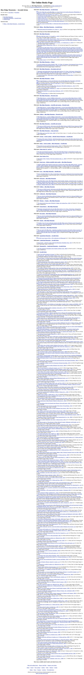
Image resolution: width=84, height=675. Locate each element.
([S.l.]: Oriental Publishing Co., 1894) (54, 556)
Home (28, 667)
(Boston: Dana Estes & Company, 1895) (49, 545)
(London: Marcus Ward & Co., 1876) (50, 500)
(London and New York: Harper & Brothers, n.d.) (53, 629)
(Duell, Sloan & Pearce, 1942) (48, 38)
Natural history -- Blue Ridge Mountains (49, 206)
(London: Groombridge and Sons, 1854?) (55, 284)
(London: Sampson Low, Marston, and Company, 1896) (57, 593)
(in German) (46, 254)
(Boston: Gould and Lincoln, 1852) (54, 424)
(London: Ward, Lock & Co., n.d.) (53, 579)
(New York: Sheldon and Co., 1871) (49, 524)
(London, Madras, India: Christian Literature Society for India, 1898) (60, 452)
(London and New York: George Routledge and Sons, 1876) (55, 268)
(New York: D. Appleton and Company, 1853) (56, 331)
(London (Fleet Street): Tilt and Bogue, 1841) (55, 405)
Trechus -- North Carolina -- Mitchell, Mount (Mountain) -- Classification (56, 136)
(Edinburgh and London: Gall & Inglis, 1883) (50, 519)
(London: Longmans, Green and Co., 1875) (52, 307)
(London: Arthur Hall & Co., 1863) (57, 295)
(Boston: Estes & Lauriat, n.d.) (48, 566)
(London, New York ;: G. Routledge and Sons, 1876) (59, 270)
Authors (43, 667)
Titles (47, 667)
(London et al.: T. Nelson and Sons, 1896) (51, 585)
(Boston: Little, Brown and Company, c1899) (50, 459)
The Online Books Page (42, 2)
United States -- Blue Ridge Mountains (48, 227)
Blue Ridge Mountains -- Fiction (47, 78)
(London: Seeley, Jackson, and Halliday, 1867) (59, 304)
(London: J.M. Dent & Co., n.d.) (52, 624)
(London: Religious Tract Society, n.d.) (55, 358)
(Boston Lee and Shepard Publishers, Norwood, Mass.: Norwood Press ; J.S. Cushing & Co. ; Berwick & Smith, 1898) (57, 621)
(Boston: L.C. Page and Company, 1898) (55, 639)
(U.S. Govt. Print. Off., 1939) (59, 50)
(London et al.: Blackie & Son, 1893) (51, 564)
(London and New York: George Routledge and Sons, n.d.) (56, 274)
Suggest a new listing (52, 665)
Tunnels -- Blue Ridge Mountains (47, 220)
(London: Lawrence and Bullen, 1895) (52, 548)
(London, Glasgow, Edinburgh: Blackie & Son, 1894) (54, 428)
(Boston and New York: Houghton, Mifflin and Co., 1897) (53, 600)
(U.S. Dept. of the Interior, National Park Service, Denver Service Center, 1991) (58, 152)
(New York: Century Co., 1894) (48, 431)
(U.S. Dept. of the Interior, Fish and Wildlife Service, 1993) (59, 165)
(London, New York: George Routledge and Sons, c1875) (53, 349)
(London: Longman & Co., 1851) (48, 492)
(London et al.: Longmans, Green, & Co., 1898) (50, 658)
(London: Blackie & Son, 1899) (49, 642)
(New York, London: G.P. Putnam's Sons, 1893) (51, 442)
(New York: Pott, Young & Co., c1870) (56, 346)
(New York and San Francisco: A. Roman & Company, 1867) (56, 297)
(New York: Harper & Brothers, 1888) (53, 380)
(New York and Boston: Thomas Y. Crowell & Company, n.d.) (58, 571)
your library (10, 12)
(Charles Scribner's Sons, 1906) (52, 248)
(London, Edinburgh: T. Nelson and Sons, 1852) (57, 412)
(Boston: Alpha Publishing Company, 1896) (58, 414)
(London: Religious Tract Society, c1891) (52, 410)
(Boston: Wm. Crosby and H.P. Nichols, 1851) (60, 462)
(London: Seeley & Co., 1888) (54, 530)
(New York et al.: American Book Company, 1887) (53, 373)
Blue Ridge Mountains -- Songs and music (49, 130)
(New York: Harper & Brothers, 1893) (48, 555)
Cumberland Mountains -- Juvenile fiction (49, 240)
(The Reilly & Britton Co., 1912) (56, 85)
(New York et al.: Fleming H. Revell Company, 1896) (52, 582)
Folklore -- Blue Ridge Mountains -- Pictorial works (51, 114)
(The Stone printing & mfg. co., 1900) (52, 158)
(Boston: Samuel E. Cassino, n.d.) (49, 561)
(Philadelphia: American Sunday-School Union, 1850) (55, 286)
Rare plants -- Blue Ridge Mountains (48, 213)
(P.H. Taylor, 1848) (46, 133)
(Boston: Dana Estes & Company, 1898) (49, 632)
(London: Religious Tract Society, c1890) (52, 345)
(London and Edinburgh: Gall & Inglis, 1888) (59, 514)
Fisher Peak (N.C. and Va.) (46, 149)
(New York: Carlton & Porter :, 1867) (53, 300)
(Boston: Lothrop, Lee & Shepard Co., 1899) (53, 610)
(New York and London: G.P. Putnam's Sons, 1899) (52, 646)
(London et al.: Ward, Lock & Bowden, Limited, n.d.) (52, 577)
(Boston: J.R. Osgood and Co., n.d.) (60, 485)
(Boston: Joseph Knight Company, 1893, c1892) (52, 447)
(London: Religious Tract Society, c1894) (50, 427)
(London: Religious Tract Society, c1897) (51, 461)
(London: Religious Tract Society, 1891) (53, 408)
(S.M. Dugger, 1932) (59, 56)
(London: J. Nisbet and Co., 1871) (48, 394)
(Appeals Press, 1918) (46, 45)
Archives (44, 669)
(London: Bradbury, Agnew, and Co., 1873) (55, 369)
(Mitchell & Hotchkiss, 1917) (59, 223)
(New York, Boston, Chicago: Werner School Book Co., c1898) (53, 457)
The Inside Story (50, 669)
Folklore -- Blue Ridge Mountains (47, 186)
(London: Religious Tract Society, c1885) (52, 371)
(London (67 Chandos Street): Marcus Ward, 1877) (50, 510)
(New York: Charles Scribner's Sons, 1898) (51, 615)
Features (39, 669)
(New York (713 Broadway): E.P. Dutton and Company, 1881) (56, 387)
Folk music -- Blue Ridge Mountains (48, 178)
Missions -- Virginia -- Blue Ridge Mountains (50, 200)
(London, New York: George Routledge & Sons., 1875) (53, 315)
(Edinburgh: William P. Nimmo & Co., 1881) (53, 392)
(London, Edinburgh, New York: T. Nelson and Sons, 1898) (53, 454)
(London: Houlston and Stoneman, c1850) (57, 336)
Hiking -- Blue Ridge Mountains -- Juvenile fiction (14, 23)
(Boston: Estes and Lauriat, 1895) (48, 434)
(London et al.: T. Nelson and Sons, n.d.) (58, 511)
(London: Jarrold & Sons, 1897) (48, 607)
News (35, 669)
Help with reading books (32, 665)
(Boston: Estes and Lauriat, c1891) (54, 403)
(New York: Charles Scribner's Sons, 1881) (50, 255)
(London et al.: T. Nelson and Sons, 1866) (50, 480)
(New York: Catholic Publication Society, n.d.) (52, 264)
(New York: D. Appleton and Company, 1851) (51, 395)
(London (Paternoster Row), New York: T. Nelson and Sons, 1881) (58, 389)
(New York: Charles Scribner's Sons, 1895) (51, 540)
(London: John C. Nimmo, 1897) (48, 595)
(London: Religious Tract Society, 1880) (52, 365)
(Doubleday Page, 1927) (55, 242)
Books (31, 669)
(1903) (49, 146)
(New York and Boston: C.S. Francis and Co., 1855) (56, 289)
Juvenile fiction (6, 19)
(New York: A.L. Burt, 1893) (53, 569)
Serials (55, 667)
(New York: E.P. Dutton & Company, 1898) (54, 618)
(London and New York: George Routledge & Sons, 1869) (55, 482)
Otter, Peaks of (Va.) (44, 156)
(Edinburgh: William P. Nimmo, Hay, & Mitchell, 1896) (56, 590)
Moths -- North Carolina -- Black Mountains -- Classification (53, 143)
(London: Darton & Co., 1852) (49, 334)
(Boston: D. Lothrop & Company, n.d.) (49, 368)
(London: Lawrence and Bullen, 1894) (53, 559)
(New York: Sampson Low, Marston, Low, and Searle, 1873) (58, 497)
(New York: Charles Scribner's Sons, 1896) (51, 465)
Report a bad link (42, 665)
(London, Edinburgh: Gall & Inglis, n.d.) (58, 422)
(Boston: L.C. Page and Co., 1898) (49, 651)
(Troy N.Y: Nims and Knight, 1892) (49, 535)
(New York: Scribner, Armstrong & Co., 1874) (52, 310)
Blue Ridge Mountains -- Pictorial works (49, 95)
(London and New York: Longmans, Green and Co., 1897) (55, 648)
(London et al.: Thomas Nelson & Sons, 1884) (54, 516)
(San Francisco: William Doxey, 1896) (50, 598)
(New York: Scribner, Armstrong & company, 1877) (52, 261)
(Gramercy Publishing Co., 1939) (48, 88)
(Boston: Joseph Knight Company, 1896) (53, 588)
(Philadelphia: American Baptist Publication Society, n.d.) (53, 378)
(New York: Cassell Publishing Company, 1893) (52, 439)
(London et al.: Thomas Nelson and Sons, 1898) (52, 643)
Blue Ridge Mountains (8, 17)
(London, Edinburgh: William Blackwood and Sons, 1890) (56, 339)
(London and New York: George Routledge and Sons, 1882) (57, 653)
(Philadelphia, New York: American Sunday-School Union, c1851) (60, 341)
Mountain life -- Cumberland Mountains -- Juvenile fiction (53, 246)
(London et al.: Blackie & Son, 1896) (51, 467)
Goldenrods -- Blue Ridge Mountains (48, 193)
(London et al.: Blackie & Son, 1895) (51, 538)
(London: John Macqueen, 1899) (48, 613)
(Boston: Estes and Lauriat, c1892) (54, 398)
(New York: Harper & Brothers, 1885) (58, 360)
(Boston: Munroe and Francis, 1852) (59, 487)
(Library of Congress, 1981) (59, 99)
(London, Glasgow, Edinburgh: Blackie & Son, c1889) (52, 351)
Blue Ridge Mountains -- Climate (47, 62)
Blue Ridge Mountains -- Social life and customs (50, 123)
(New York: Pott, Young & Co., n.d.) (53, 533)
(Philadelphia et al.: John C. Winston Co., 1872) (55, 502)
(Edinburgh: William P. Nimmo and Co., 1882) (55, 520)
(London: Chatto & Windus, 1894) (49, 444)
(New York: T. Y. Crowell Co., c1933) (48, 36)
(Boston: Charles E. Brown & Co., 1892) (52, 400)
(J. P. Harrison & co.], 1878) (55, 42)
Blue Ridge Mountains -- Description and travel (50, 69)
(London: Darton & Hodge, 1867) (51, 477)
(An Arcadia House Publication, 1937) (50, 90)
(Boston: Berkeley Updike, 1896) (48, 475)
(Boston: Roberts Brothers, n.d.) (48, 375)
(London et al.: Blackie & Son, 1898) (49, 634)
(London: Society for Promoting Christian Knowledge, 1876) (54, 363)
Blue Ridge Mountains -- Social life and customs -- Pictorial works (54, 105)
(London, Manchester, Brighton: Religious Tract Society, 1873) (58, 352)
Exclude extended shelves (56, 5)
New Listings (37, 667)
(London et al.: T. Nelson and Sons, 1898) (53, 637)
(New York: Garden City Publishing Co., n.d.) (51, 656)
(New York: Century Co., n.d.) (49, 472)
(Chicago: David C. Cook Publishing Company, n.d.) (49, 609)
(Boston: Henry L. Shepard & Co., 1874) (55, 507)
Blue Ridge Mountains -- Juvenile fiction (49, 9)
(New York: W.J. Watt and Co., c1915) (51, 83)
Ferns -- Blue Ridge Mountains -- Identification (50, 171)
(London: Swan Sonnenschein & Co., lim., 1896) (55, 417)
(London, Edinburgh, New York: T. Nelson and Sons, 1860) (59, 322)
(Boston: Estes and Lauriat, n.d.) (56, 543)
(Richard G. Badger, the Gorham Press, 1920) (54, 203)
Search (32, 667)
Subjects (51, 667)
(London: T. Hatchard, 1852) (54, 490)
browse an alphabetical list (36, 7)
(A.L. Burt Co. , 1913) (50, 14)
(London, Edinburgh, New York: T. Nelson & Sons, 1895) (52, 419)
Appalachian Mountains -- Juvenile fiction (12, 18)
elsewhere (17, 12)
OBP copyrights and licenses (42, 673)
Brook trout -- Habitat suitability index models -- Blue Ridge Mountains (56, 162)
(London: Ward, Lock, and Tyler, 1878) (51, 383)
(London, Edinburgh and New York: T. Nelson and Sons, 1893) (55, 449)
